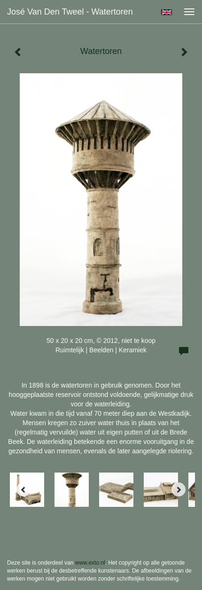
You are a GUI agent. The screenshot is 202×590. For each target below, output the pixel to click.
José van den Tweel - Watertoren (70, 11)
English (166, 12)
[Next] (178, 489)
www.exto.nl (90, 562)
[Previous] (23, 489)
